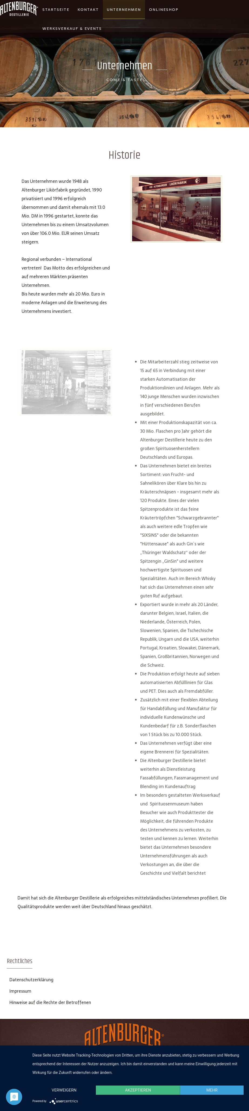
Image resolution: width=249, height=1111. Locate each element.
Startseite (55, 9)
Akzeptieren (138, 1090)
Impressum (20, 991)
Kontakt (88, 9)
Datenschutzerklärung (31, 979)
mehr (212, 1090)
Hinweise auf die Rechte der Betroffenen (50, 1002)
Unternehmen (124, 9)
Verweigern (64, 1090)
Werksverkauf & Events (72, 28)
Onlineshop (164, 9)
